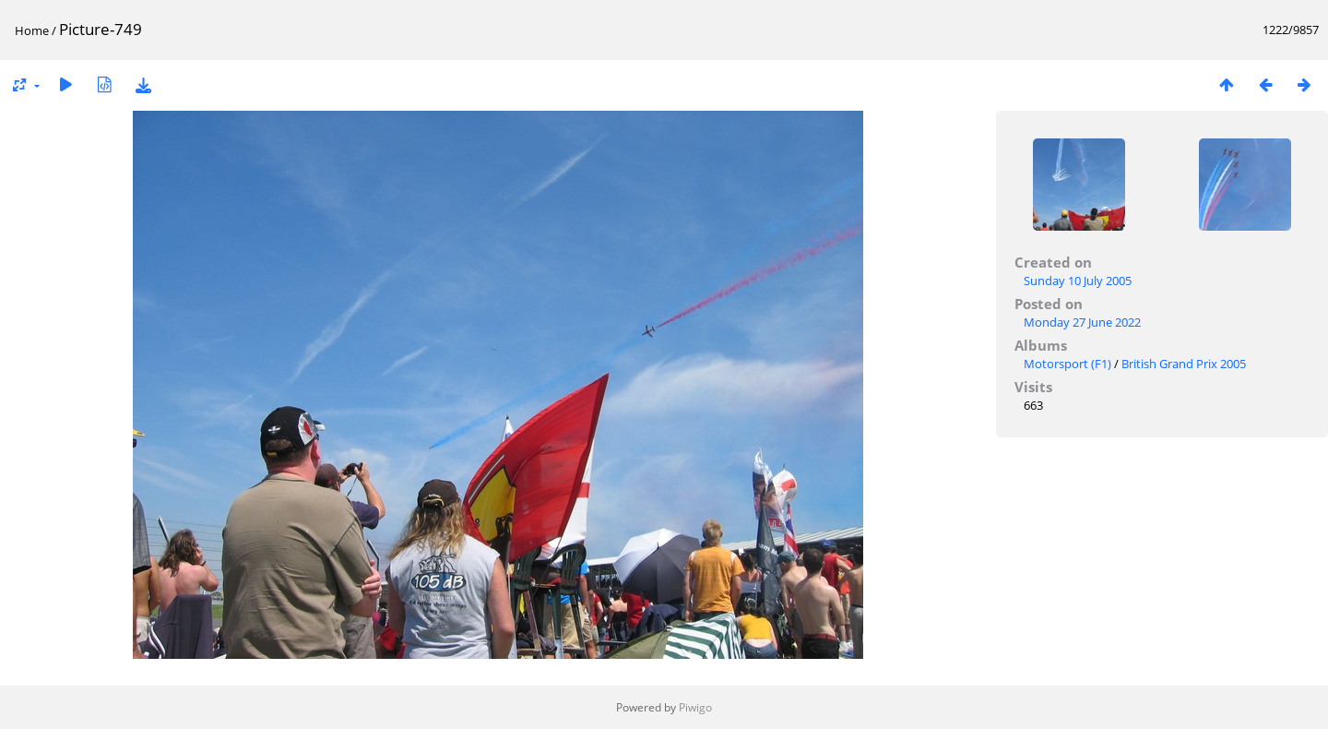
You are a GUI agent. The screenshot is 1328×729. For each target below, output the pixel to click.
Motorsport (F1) (1067, 363)
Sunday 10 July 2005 (1078, 280)
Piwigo (695, 707)
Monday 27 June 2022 (1082, 322)
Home (32, 30)
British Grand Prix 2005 (1183, 363)
